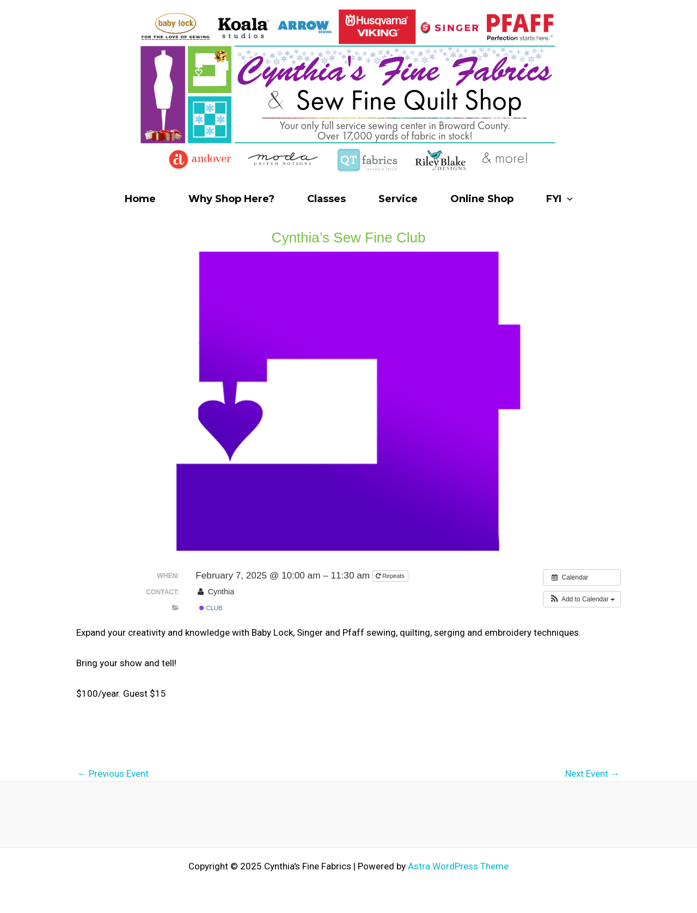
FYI (559, 198)
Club (211, 608)
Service (398, 199)
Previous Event (113, 773)
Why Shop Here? (231, 199)
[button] (581, 599)
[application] (567, 198)
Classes (326, 199)
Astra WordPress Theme (458, 866)
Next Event (592, 773)
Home (140, 199)
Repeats (391, 576)
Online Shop (481, 199)
